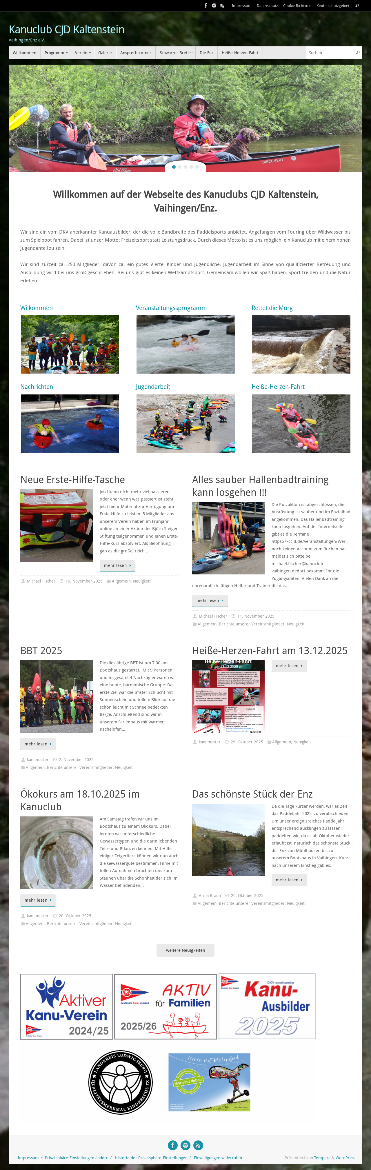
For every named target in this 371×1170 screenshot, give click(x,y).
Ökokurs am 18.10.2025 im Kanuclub (80, 800)
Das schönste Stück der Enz (252, 793)
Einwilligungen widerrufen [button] (218, 1157)
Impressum (242, 5)
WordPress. (346, 1157)
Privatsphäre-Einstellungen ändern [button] (76, 1157)
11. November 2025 (255, 616)
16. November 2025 (84, 581)
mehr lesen (118, 565)
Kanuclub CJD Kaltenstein (66, 29)
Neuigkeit (142, 581)
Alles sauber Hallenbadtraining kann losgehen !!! (260, 486)
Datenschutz (267, 5)
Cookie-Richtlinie (297, 5)
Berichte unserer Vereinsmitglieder (252, 624)
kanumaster (38, 759)
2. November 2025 (76, 759)
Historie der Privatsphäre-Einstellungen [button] (151, 1157)
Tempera (322, 1157)
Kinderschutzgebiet (333, 5)
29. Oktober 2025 (247, 742)
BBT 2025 (41, 650)
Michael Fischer (41, 581)
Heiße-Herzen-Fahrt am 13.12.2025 (270, 650)
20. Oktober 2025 (75, 915)
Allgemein (121, 581)
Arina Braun (210, 895)
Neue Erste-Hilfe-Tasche (72, 479)
